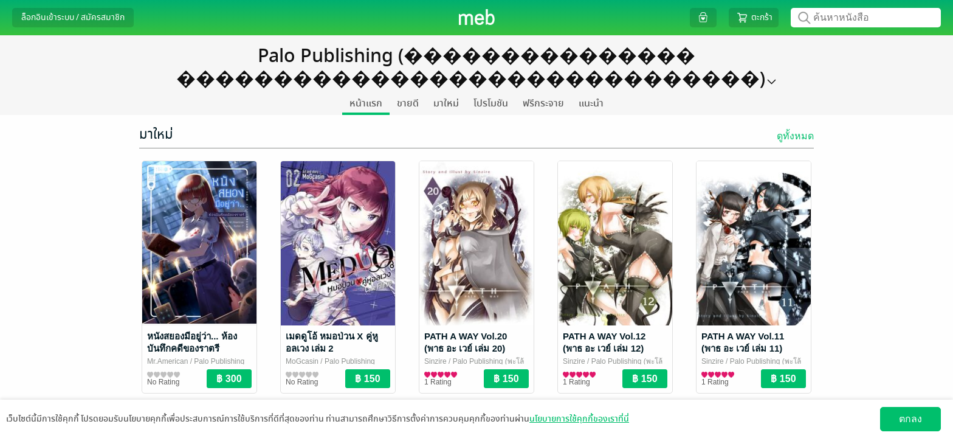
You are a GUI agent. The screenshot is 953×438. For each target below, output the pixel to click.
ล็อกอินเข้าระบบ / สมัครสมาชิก (73, 17)
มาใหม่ (446, 103)
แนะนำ (591, 103)
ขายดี (408, 103)
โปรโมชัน (490, 103)
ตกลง (910, 419)
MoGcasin (302, 361)
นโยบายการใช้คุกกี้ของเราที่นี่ (579, 418)
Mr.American (167, 361)
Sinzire (435, 361)
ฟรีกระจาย (543, 103)
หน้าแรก (365, 103)
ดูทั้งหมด (795, 136)
